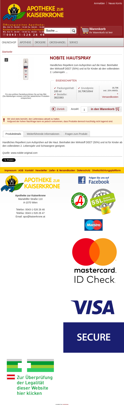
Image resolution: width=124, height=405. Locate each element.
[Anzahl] (84, 109)
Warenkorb (97, 29)
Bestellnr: (62, 94)
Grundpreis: (87, 88)
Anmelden (99, 3)
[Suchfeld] (60, 31)
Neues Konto (115, 3)
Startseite (7, 51)
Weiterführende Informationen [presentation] (43, 133)
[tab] (13, 134)
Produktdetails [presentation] (13, 133)
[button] (58, 108)
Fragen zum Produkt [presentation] (76, 133)
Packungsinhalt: (65, 88)
